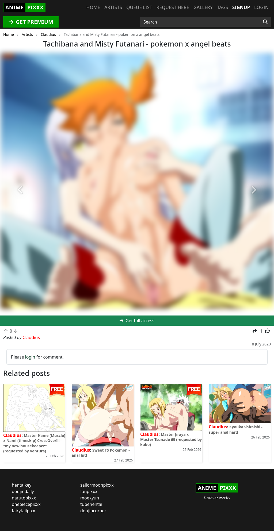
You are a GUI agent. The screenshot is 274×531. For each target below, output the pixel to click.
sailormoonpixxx (97, 485)
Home (93, 7)
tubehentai (91, 504)
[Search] (265, 22)
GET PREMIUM (31, 21)
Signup (241, 7)
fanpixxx (88, 491)
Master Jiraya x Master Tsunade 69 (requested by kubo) (171, 439)
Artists (113, 7)
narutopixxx (24, 498)
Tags (222, 7)
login (30, 357)
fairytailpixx (23, 511)
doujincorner (93, 511)
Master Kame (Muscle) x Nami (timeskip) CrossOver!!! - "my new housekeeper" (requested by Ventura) (34, 443)
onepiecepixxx (26, 504)
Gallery (203, 7)
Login (261, 7)
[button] (20, 190)
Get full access (137, 321)
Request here (173, 7)
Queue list (139, 7)
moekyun (89, 498)
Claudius (12, 435)
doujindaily (23, 491)
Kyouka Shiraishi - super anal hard (235, 429)
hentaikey (21, 485)
